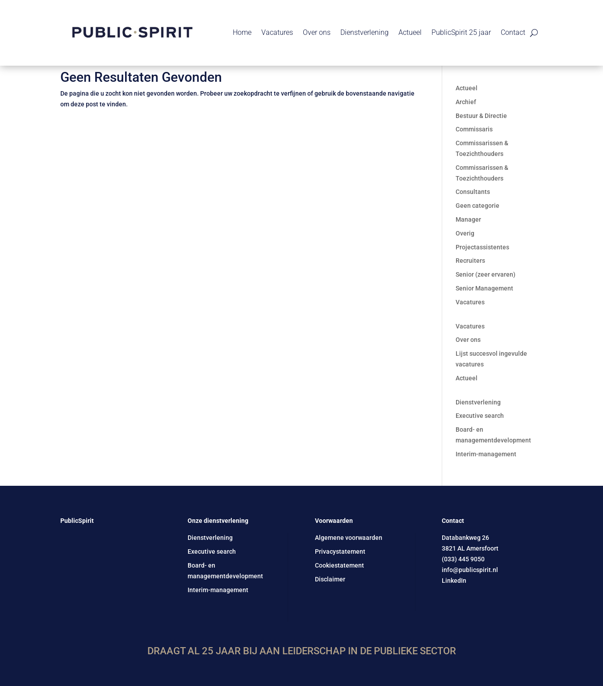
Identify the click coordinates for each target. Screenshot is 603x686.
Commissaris (474, 129)
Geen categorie (477, 205)
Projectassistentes (482, 247)
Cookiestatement (339, 565)
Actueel (410, 32)
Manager (468, 219)
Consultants (473, 191)
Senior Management (484, 288)
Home (242, 32)
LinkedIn (454, 580)
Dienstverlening (364, 32)
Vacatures (277, 32)
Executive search (480, 415)
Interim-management (486, 454)
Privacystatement (340, 551)
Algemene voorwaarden (348, 537)
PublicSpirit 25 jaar (461, 32)
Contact (513, 32)
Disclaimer (330, 579)
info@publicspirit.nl (470, 569)
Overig (465, 233)
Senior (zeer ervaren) (485, 274)
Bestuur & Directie (481, 115)
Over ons (317, 32)
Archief (466, 101)
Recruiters (470, 260)
